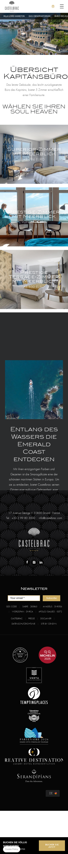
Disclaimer (45, 619)
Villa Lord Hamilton (14, 16)
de (51, 793)
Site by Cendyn (49, 624)
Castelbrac (17, 619)
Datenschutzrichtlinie (23, 624)
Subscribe (51, 598)
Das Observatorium (39, 16)
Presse (31, 619)
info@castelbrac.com (50, 518)
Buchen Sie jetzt (52, 845)
